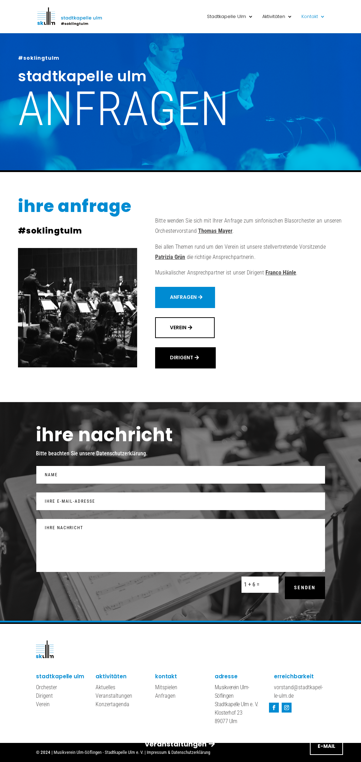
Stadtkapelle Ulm (226, 17)
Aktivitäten (273, 17)
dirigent (181, 357)
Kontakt (309, 17)
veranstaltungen (176, 152)
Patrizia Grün (170, 257)
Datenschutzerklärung (121, 453)
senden (305, 587)
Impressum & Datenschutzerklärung (178, 752)
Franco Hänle (280, 272)
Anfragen (183, 297)
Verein (178, 327)
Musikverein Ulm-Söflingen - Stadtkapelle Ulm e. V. (98, 752)
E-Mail (326, 154)
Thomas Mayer (215, 231)
